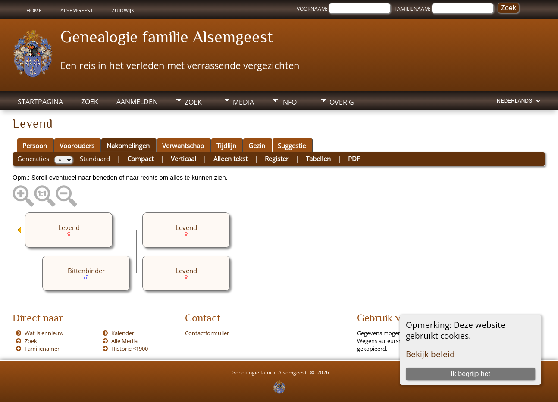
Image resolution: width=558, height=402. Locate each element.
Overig (341, 102)
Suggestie (292, 145)
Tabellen (318, 158)
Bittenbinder (86, 270)
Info (289, 102)
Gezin (256, 145)
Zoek (89, 101)
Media (243, 102)
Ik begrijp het (470, 373)
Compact (140, 158)
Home (34, 10)
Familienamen (43, 348)
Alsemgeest (76, 10)
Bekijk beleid (430, 354)
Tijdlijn (226, 145)
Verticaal (183, 158)
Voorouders (77, 145)
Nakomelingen (128, 145)
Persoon (34, 145)
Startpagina (40, 101)
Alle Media (124, 341)
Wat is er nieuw (44, 333)
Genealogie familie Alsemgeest (166, 37)
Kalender (122, 333)
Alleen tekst (230, 158)
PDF (354, 158)
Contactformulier (207, 333)
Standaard (95, 158)
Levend (186, 227)
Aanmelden (137, 101)
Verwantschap (183, 145)
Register (276, 158)
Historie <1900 (129, 348)
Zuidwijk (123, 10)
